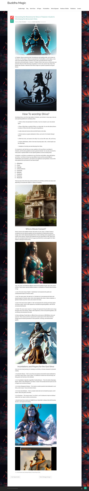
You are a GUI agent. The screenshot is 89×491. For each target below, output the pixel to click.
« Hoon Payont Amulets (15, 477)
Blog (27, 8)
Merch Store (32, 8)
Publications (73, 8)
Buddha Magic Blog (36, 21)
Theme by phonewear (12, 488)
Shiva (39, 472)
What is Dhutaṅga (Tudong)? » (45, 477)
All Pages (39, 8)
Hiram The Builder (22, 21)
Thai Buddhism (46, 8)
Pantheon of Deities (64, 8)
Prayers (36, 472)
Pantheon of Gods (31, 472)
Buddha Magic (16, 2)
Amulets (79, 8)
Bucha (18, 472)
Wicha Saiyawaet (54, 8)
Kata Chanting (25, 472)
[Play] (35, 458)
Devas (21, 472)
